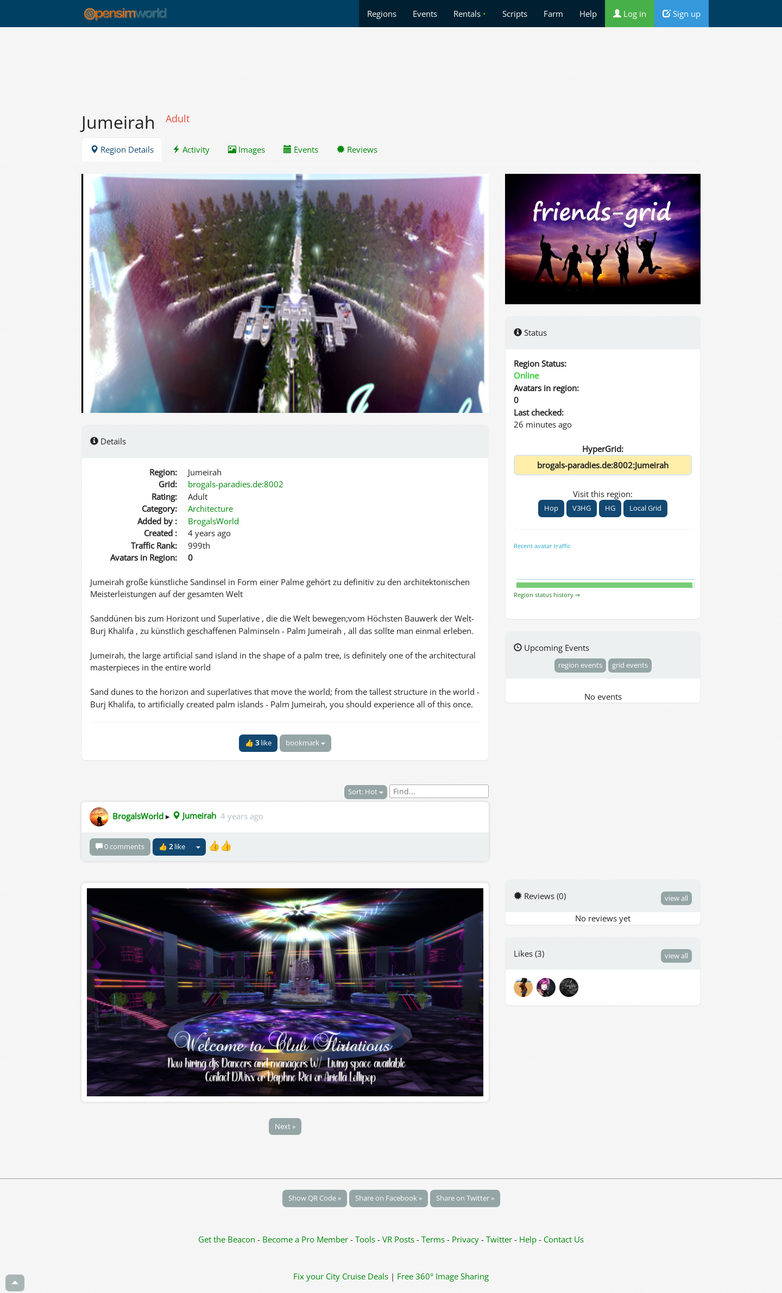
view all (676, 898)
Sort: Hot (365, 791)
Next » (285, 1126)
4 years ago (241, 815)
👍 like (258, 743)
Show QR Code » (314, 1198)
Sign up (682, 13)
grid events (630, 665)
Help (588, 13)
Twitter (499, 1239)
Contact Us (564, 1239)
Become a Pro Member (306, 1239)
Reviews (357, 149)
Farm (553, 13)
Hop (551, 508)
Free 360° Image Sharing (443, 1276)
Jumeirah (194, 815)
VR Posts (399, 1239)
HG (610, 508)
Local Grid (645, 508)
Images (246, 149)
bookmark (305, 743)
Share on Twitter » (465, 1198)
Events (425, 13)
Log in (629, 13)
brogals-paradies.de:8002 (235, 484)
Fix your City (316, 1276)
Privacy (465, 1239)
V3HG (581, 508)
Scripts (514, 13)
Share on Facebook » (388, 1198)
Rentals (469, 13)
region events (580, 665)
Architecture (210, 508)
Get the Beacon (226, 1239)
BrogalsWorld (213, 521)
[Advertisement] (391, 63)
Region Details (122, 149)
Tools (366, 1239)
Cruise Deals (365, 1276)
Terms (434, 1239)
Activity (191, 149)
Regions (381, 13)
